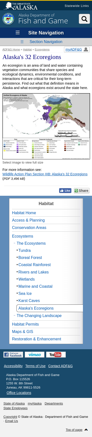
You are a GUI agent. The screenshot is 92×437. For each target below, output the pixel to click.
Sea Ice (25, 293)
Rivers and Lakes (33, 272)
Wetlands (26, 279)
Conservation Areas (29, 228)
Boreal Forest (30, 258)
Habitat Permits (25, 324)
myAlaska (34, 403)
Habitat (27, 49)
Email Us (11, 421)
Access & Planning (28, 220)
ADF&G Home (11, 49)
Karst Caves (29, 301)
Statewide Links (77, 6)
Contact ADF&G (60, 366)
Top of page (74, 430)
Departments (54, 403)
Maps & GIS (22, 332)
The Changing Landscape (39, 316)
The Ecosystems (31, 243)
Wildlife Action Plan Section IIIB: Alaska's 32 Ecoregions (45, 174)
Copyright (10, 417)
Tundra (24, 250)
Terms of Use (35, 366)
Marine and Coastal (35, 286)
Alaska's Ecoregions (36, 308)
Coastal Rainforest (34, 265)
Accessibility (13, 366)
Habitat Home (24, 213)
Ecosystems (42, 49)
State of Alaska (23, 6)
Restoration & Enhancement (36, 339)
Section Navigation (46, 42)
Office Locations (19, 393)
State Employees (15, 408)
